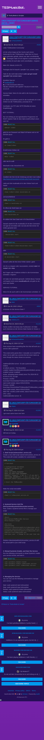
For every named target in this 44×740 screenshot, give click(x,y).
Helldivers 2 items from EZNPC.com (23, 650)
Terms (34, 690)
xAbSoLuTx (15, 320)
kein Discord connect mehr (23, 667)
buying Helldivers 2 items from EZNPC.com (23, 633)
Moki (13, 302)
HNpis (14, 406)
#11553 (38, 430)
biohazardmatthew (18, 339)
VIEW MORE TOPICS (22, 684)
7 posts (39, 27)
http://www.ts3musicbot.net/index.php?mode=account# (21, 179)
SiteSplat (25, 694)
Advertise (11, 690)
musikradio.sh (9, 82)
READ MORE (22, 628)
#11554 (38, 449)
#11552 (38, 410)
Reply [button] (5, 31)
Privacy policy (19, 690)
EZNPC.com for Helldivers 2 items (23, 616)
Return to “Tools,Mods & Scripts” (12, 604)
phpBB (38, 694)
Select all (11, 124)
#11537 (38, 343)
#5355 (39, 45)
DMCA (28, 690)
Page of (32, 598)
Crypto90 (15, 424)
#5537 (39, 306)
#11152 (38, 324)
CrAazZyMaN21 (17, 41)
